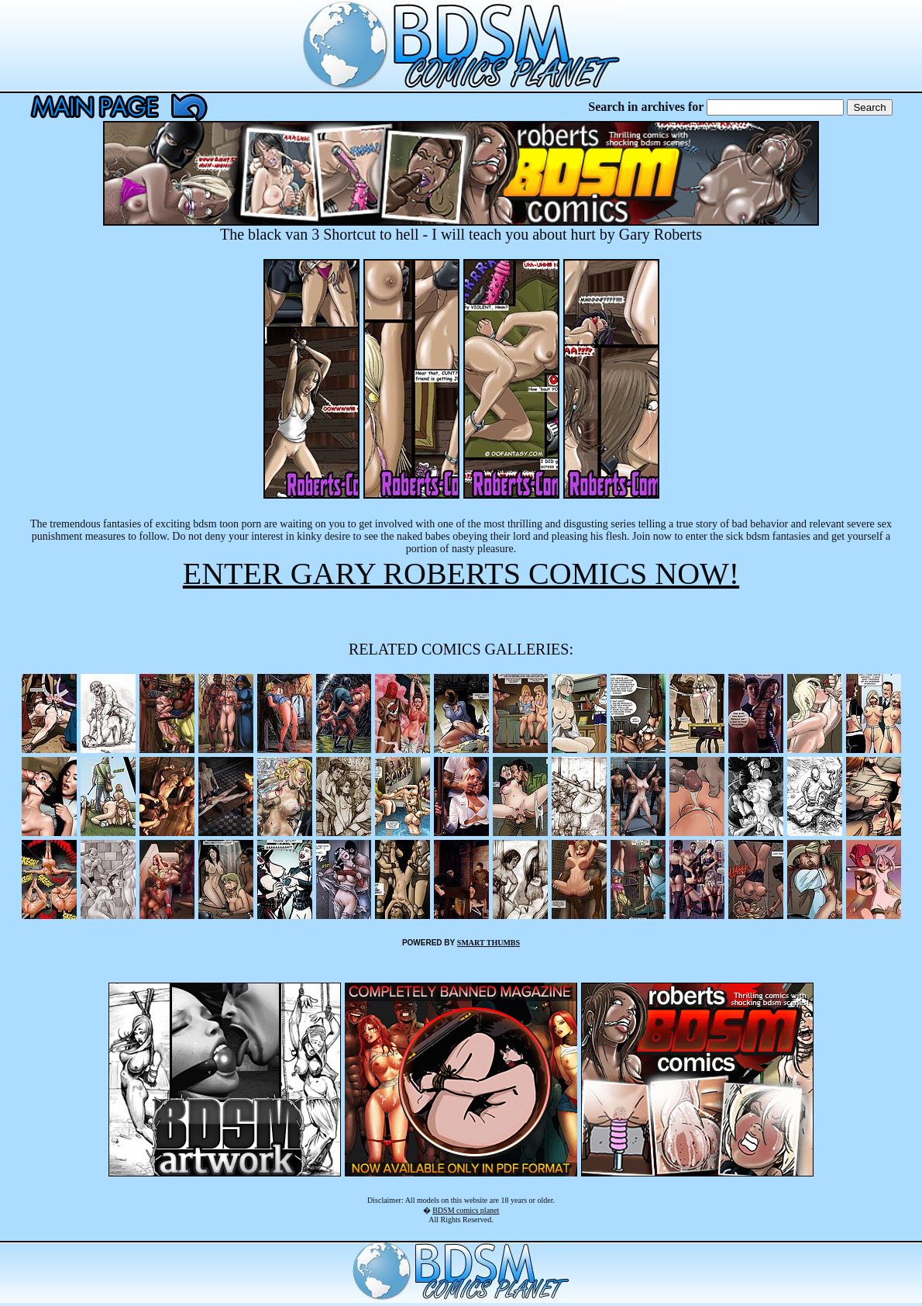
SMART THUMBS (488, 942)
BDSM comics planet (465, 1210)
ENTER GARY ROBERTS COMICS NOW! (461, 573)
